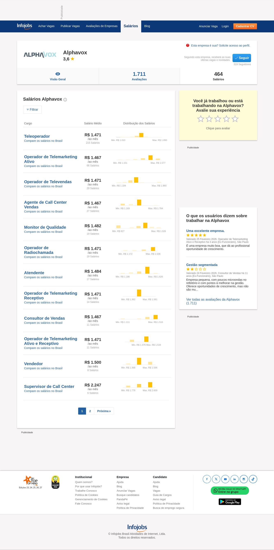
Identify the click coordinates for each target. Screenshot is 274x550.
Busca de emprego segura (168, 507)
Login (225, 26)
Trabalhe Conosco (86, 490)
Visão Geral (58, 76)
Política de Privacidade (130, 507)
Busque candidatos (128, 495)
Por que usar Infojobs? (88, 486)
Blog (147, 26)
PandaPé (122, 499)
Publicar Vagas (70, 26)
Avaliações (139, 76)
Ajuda (120, 482)
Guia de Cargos (162, 495)
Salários (131, 26)
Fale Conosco (83, 503)
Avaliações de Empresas (102, 26)
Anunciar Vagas (126, 490)
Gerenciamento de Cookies (91, 499)
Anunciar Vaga (208, 26)
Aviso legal (123, 503)
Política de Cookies (86, 495)
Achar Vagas (46, 26)
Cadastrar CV (245, 26)
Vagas (156, 490)
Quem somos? (84, 482)
